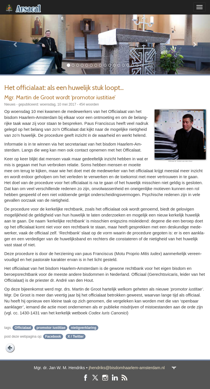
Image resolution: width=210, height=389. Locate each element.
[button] (16, 44)
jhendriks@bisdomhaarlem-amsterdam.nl (127, 367)
